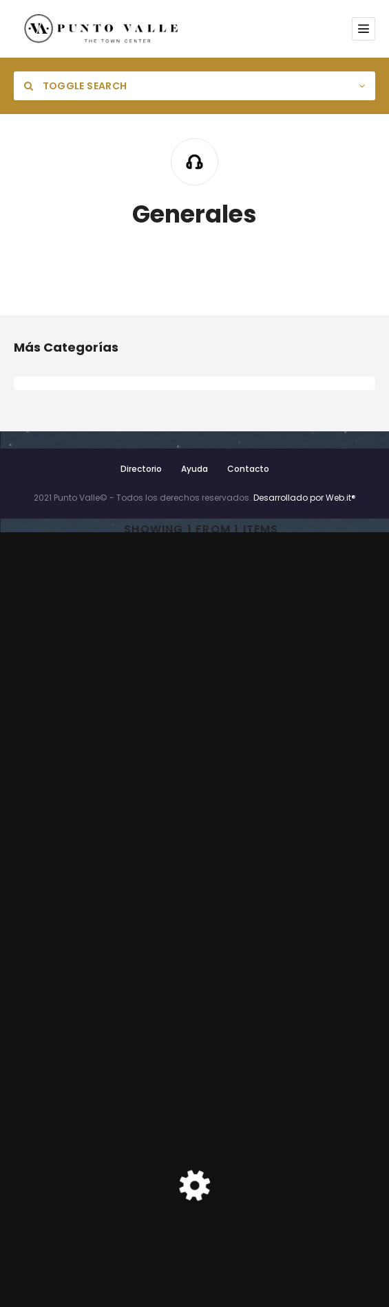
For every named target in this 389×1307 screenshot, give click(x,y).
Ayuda (194, 469)
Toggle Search (75, 86)
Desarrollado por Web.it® (304, 497)
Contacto (248, 469)
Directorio (141, 469)
